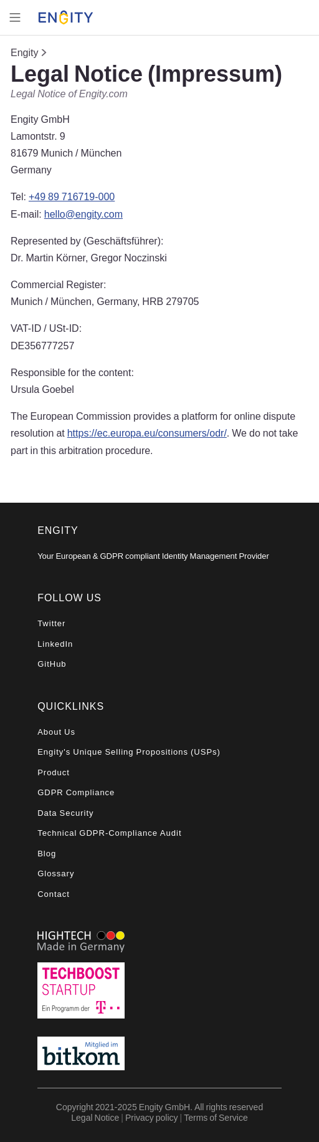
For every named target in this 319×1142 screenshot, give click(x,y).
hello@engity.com (83, 213)
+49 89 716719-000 (72, 196)
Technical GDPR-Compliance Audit (109, 833)
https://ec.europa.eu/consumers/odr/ (147, 432)
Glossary (55, 873)
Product (53, 772)
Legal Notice (95, 1117)
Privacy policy (151, 1117)
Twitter (51, 623)
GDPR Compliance (76, 792)
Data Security (65, 813)
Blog (46, 853)
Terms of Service (215, 1117)
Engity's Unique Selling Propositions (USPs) (129, 752)
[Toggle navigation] (15, 17)
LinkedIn (55, 644)
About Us (56, 732)
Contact (53, 894)
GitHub (51, 664)
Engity (24, 52)
